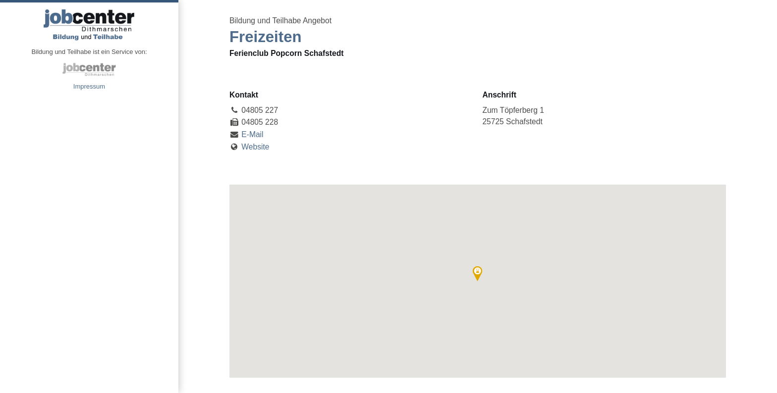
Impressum (89, 86)
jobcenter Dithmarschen (89, 69)
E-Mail (252, 134)
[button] (477, 273)
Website (255, 147)
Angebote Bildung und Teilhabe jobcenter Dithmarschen (89, 24)
